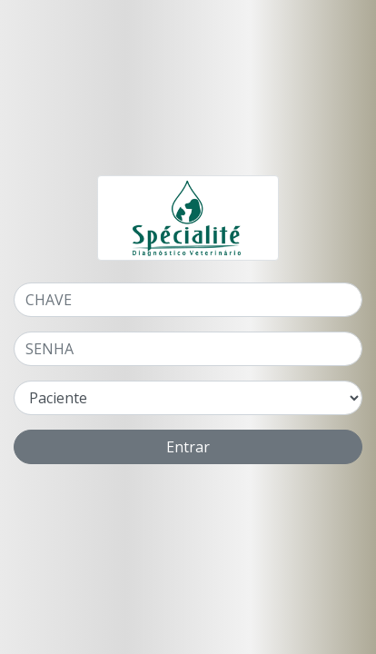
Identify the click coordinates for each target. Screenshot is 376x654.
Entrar (188, 447)
